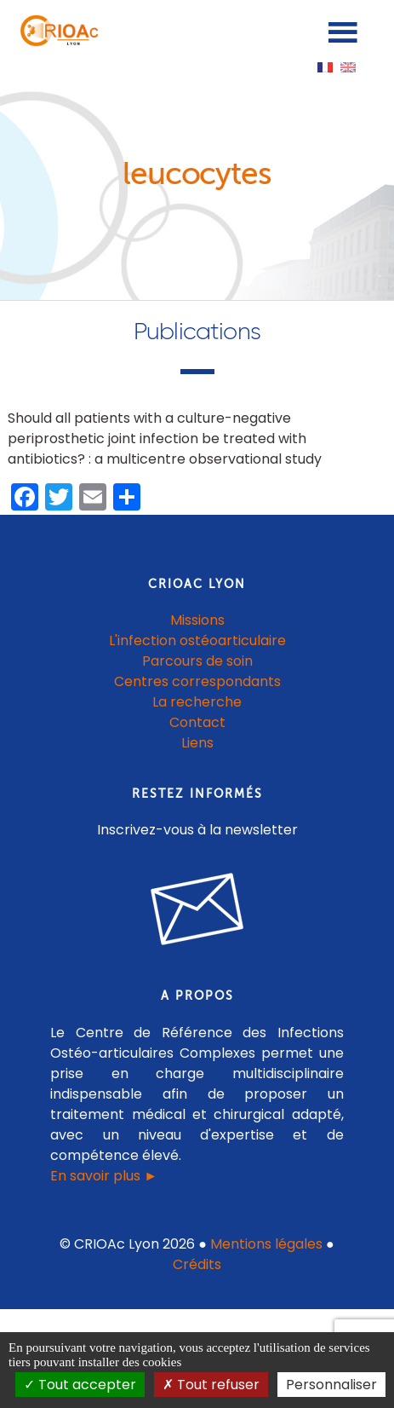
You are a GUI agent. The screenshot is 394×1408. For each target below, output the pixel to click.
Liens (197, 743)
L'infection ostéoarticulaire (197, 640)
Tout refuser (211, 1384)
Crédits (197, 1264)
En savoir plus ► (103, 1176)
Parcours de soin (197, 661)
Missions (197, 620)
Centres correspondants (197, 681)
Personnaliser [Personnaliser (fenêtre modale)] (331, 1384)
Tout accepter (80, 1384)
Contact (197, 722)
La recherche (197, 702)
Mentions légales (266, 1244)
